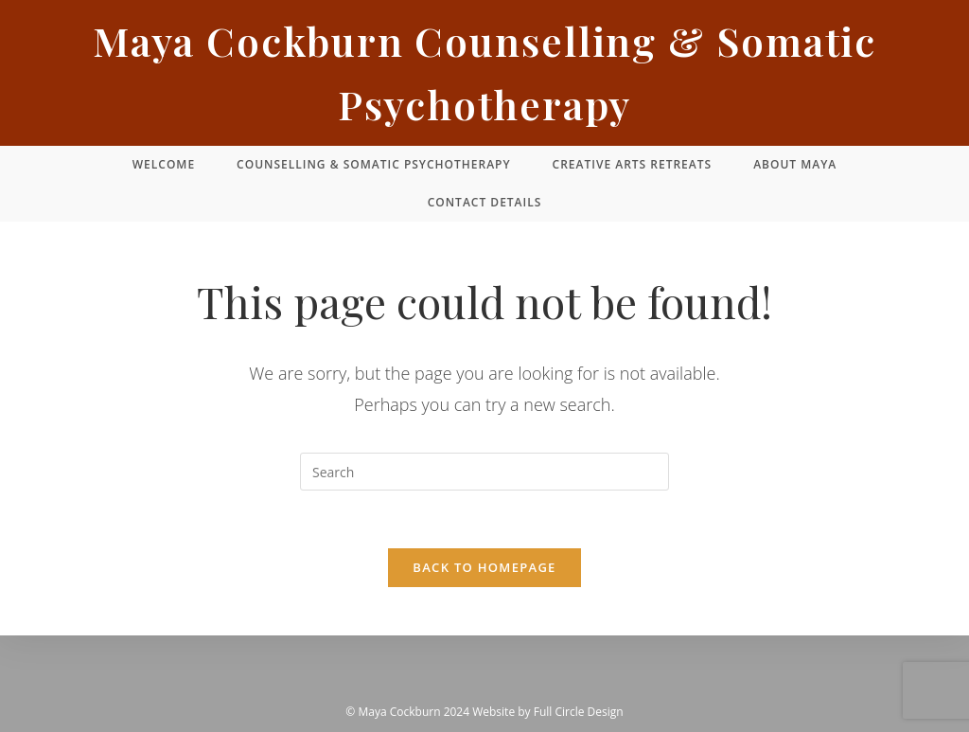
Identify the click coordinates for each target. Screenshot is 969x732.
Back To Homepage (484, 567)
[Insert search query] (484, 472)
